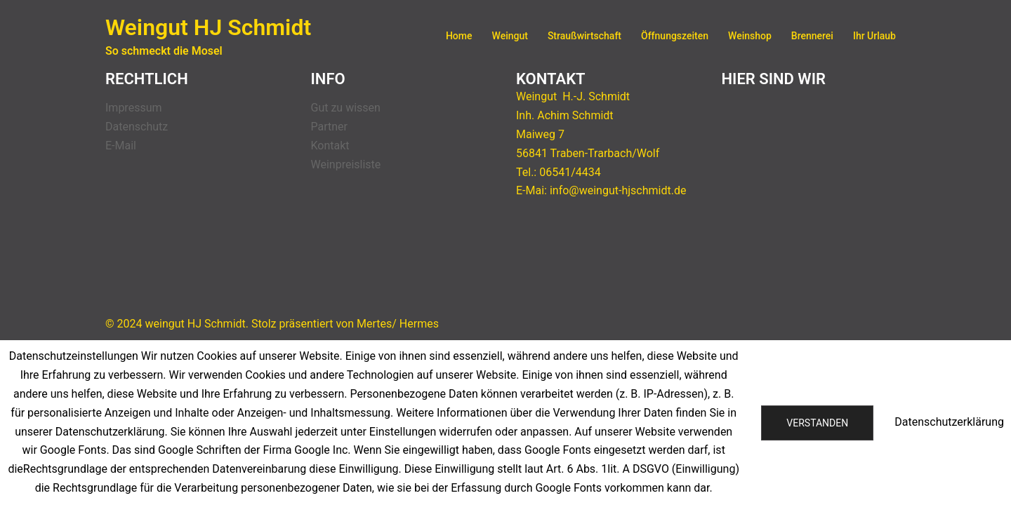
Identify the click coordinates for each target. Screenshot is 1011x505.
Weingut (510, 35)
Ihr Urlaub (874, 35)
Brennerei (812, 35)
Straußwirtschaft (584, 35)
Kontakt (330, 145)
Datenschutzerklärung (949, 422)
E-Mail (120, 145)
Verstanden (817, 423)
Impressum (133, 107)
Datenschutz (136, 126)
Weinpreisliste (346, 164)
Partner (329, 126)
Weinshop (750, 35)
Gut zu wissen (346, 107)
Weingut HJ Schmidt (208, 27)
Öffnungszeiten (674, 35)
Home (459, 35)
